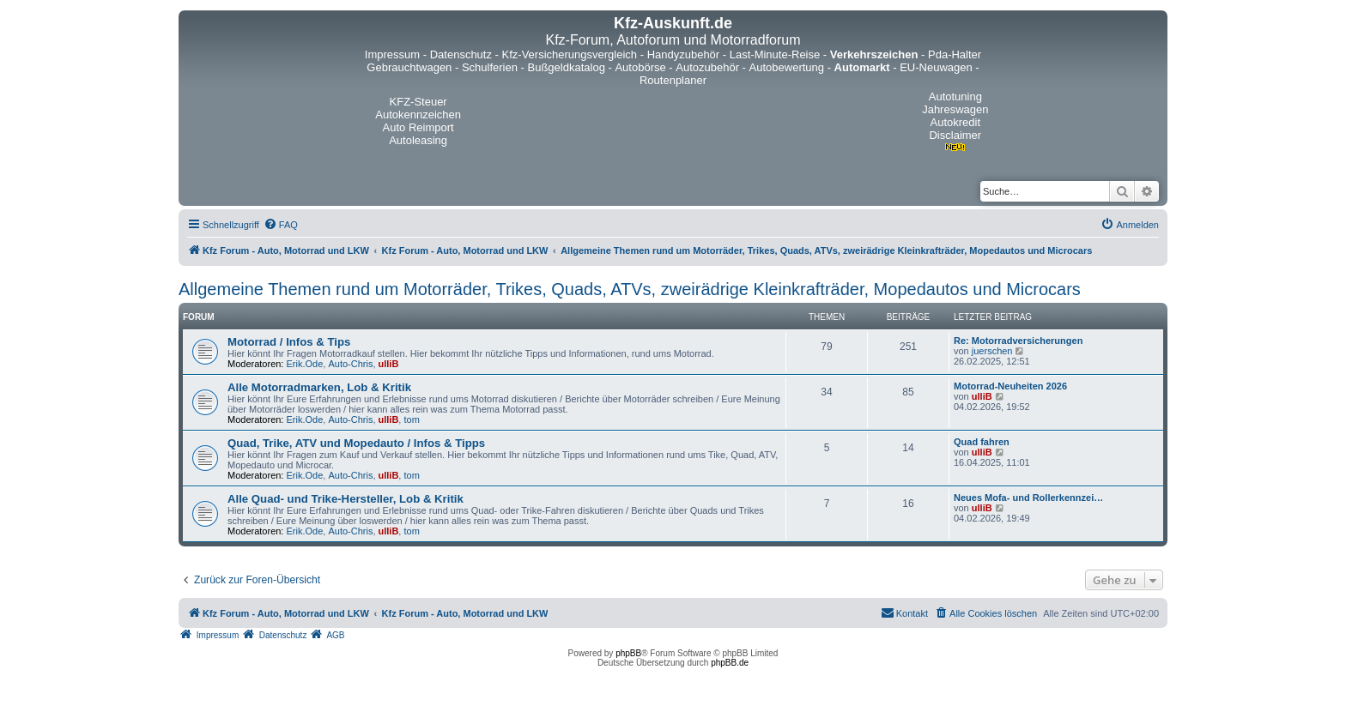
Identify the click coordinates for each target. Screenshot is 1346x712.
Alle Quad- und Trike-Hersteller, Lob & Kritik (345, 498)
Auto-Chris (350, 364)
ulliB (389, 364)
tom (411, 419)
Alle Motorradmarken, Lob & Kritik (319, 387)
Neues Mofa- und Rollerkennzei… (1028, 497)
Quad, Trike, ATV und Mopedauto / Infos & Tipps (356, 443)
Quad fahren (982, 442)
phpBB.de (730, 662)
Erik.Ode (305, 364)
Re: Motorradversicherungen (1018, 340)
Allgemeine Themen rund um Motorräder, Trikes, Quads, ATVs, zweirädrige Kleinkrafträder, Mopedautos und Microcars (630, 289)
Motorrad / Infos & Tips (288, 341)
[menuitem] (281, 224)
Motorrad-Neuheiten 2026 (1010, 386)
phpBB (628, 653)
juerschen (992, 351)
